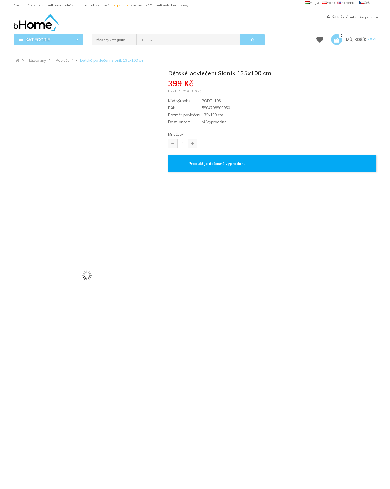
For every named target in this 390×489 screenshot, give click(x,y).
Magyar (313, 3)
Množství (176, 134)
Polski (329, 3)
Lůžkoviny (37, 60)
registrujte (120, 5)
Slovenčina (348, 3)
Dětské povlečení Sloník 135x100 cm (112, 60)
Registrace (368, 17)
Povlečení (64, 60)
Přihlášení (340, 17)
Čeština (367, 3)
